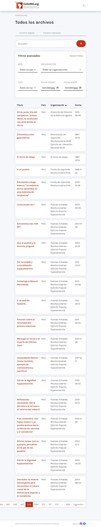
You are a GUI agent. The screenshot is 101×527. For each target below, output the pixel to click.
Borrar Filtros (76, 55)
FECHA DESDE (48, 82)
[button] (84, 5)
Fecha (78, 105)
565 (8, 504)
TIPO (20, 82)
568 (29, 504)
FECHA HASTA (70, 82)
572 (56, 504)
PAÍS (20, 64)
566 (15, 504)
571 (50, 504)
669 (68, 504)
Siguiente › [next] (78, 504)
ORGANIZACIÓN (48, 64)
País (43, 105)
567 (22, 504)
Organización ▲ (59, 105)
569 (36, 504)
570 (43, 504)
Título (20, 105)
